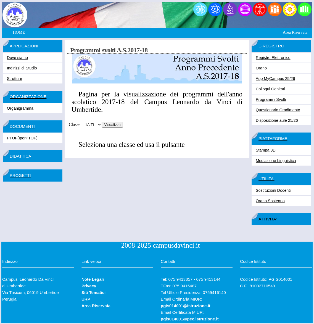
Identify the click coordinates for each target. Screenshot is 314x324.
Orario (261, 68)
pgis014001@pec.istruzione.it (190, 319)
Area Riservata (295, 32)
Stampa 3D (266, 150)
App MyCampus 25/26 (275, 78)
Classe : (76, 124)
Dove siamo (17, 57)
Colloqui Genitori (270, 89)
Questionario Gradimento (278, 110)
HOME (19, 32)
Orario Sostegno (270, 201)
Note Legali (92, 279)
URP (85, 299)
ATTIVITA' (267, 219)
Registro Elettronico (273, 57)
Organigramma (20, 108)
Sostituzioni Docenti (273, 190)
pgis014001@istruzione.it (185, 305)
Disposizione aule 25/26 (277, 120)
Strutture (14, 78)
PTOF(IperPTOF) (22, 138)
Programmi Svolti (271, 99)
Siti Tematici (93, 292)
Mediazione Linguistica (276, 160)
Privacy (88, 286)
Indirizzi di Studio (22, 68)
